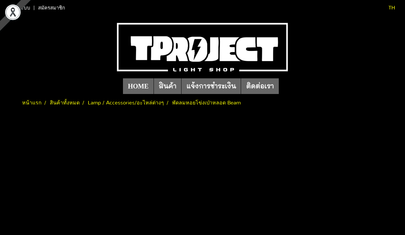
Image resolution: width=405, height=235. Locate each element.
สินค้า (168, 86)
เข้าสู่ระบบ (19, 8)
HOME (138, 86)
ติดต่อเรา (260, 86)
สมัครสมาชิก (51, 8)
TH (387, 7)
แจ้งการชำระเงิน (211, 86)
